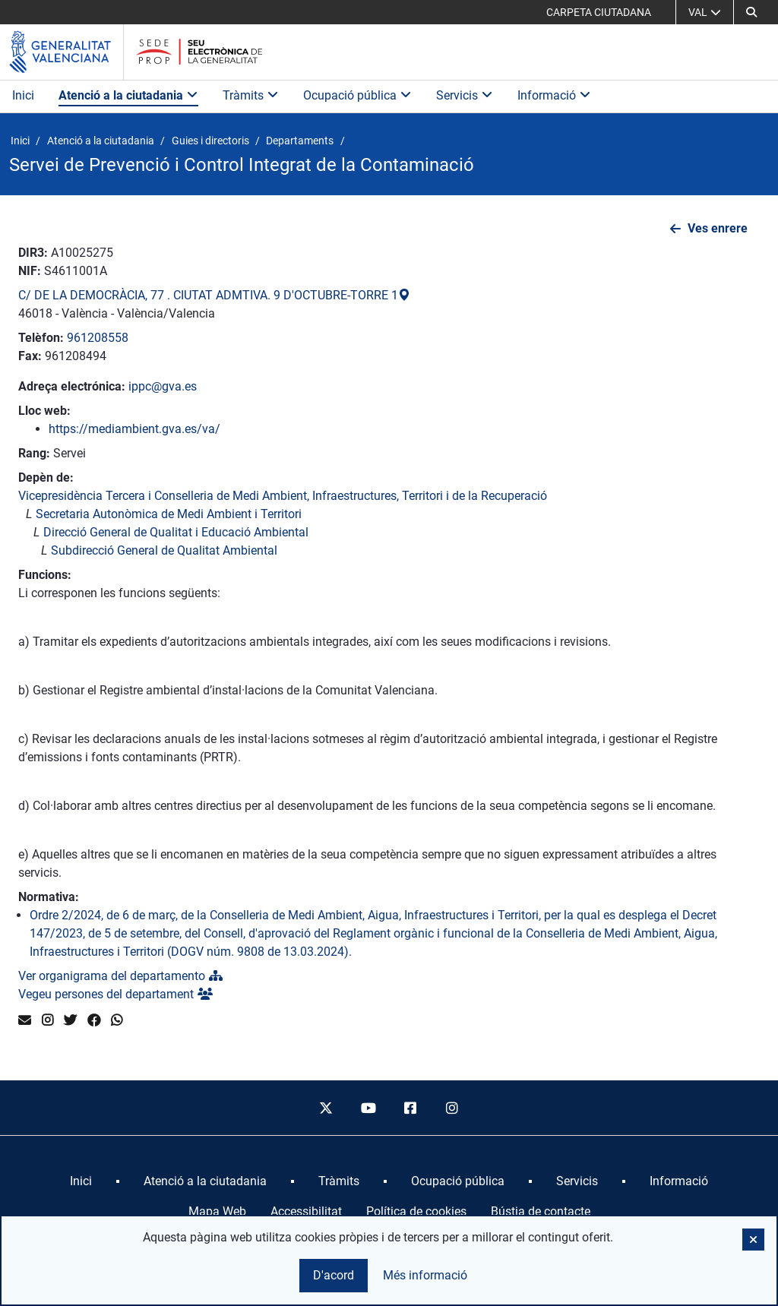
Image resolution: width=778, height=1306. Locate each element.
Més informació (425, 1275)
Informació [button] (554, 95)
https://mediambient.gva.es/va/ (134, 429)
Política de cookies (416, 1211)
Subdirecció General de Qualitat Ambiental (164, 550)
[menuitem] (81, 1181)
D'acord (333, 1275)
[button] (751, 12)
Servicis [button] (464, 95)
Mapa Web (217, 1211)
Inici (23, 95)
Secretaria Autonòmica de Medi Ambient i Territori (169, 514)
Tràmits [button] (251, 95)
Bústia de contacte (540, 1211)
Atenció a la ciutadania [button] (128, 95)
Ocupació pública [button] (357, 95)
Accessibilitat (306, 1211)
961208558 (97, 337)
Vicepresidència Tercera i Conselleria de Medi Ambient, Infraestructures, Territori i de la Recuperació (282, 496)
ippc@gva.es (162, 386)
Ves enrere (718, 228)
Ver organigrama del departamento (120, 976)
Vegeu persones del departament (115, 994)
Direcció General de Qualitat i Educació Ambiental (175, 532)
